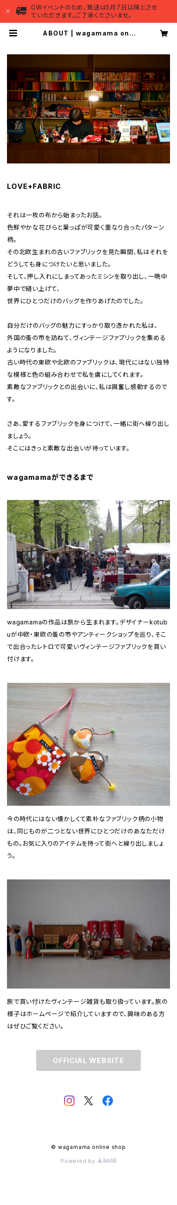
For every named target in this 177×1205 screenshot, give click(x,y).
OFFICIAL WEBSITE (88, 1060)
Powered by (88, 1161)
